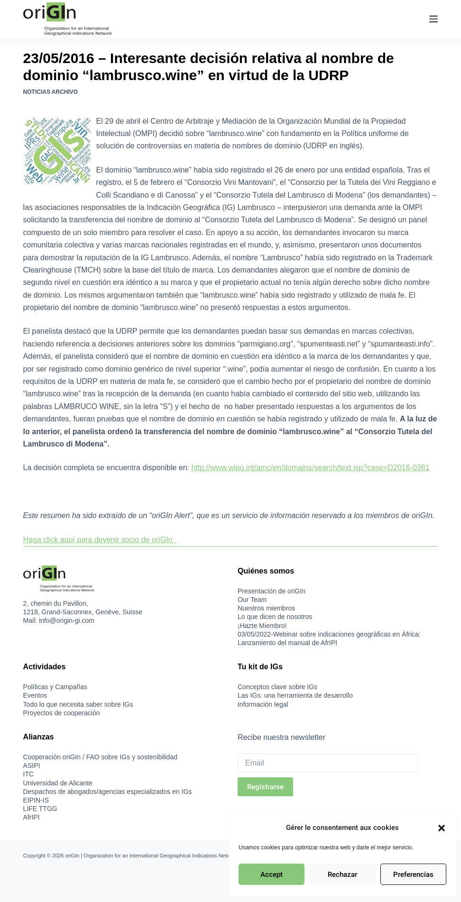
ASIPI (31, 765)
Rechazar (342, 874)
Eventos (35, 695)
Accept (271, 874)
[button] (441, 828)
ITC (28, 774)
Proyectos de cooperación (61, 713)
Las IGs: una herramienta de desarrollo (295, 695)
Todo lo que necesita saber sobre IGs (78, 704)
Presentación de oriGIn (271, 591)
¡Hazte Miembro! (262, 625)
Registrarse (265, 787)
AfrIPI (31, 817)
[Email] (328, 763)
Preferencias (413, 874)
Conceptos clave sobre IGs (277, 687)
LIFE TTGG (40, 808)
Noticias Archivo (50, 92)
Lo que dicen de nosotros (275, 616)
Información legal (263, 704)
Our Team (252, 599)
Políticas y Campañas (55, 687)
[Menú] (433, 19)
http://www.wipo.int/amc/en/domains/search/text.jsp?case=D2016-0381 (311, 468)
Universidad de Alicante (57, 783)
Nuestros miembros (266, 608)
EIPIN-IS (36, 800)
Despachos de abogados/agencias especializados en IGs (107, 791)
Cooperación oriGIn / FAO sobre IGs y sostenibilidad (100, 757)
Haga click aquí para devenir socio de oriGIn (100, 540)
